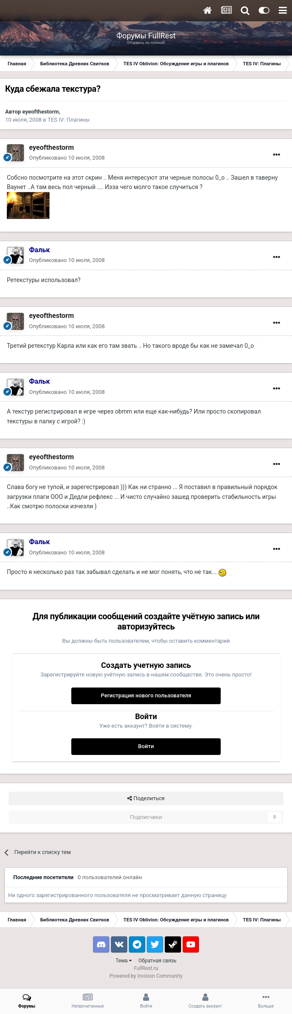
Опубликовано (67, 157)
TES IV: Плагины (68, 120)
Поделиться (145, 798)
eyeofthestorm (40, 111)
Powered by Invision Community (146, 976)
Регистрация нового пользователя (146, 695)
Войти (146, 746)
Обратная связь (157, 961)
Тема (124, 961)
